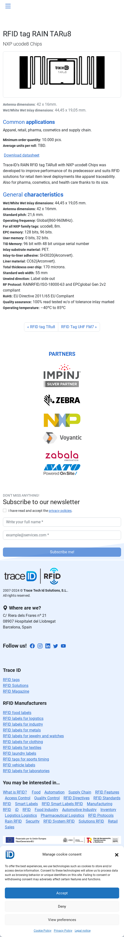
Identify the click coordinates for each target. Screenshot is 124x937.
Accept (62, 893)
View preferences (62, 920)
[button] (116, 854)
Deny (62, 906)
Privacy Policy (63, 930)
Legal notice (83, 930)
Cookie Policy (42, 930)
